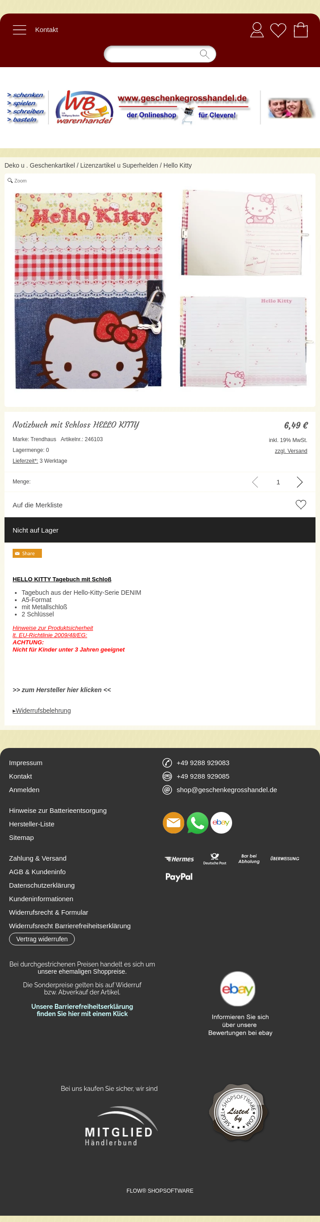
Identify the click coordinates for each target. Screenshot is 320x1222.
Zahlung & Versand (38, 858)
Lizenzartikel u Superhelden (119, 165)
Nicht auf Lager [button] (36, 530)
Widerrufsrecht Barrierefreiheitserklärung (70, 926)
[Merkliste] (278, 30)
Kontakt (46, 29)
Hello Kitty (178, 165)
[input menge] (278, 482)
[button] (19, 30)
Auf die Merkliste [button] (38, 505)
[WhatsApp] (197, 823)
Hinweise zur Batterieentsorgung (58, 810)
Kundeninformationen (41, 899)
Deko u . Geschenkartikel (40, 165)
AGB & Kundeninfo (37, 871)
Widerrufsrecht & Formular (48, 912)
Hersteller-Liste (32, 824)
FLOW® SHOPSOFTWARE (160, 1191)
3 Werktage (40, 461)
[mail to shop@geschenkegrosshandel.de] (173, 823)
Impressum (25, 762)
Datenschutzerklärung (42, 885)
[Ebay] (221, 823)
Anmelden (257, 29)
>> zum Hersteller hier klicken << (62, 689)
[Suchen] (160, 54)
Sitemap (21, 837)
